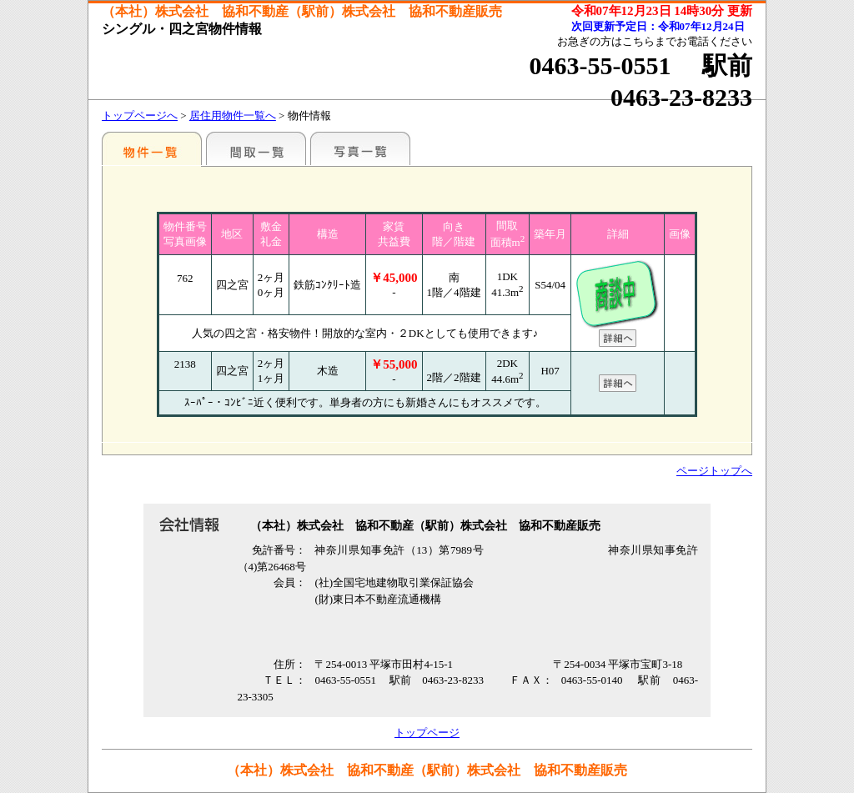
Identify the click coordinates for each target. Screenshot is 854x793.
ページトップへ (714, 470)
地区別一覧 (152, 148)
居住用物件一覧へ (232, 115)
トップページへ (140, 115)
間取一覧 (256, 148)
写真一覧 (360, 148)
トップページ (427, 732)
